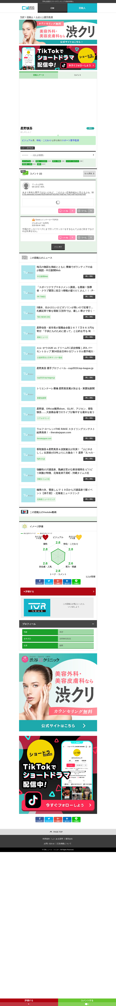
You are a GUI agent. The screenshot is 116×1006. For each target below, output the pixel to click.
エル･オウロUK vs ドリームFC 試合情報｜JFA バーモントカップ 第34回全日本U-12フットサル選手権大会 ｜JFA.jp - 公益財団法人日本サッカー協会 (65, 351)
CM (52, 8)
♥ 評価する (29, 591)
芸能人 (82, 8)
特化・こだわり (44, 140)
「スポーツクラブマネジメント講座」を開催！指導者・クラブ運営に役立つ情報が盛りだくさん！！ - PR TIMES (65, 290)
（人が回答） (33, 155)
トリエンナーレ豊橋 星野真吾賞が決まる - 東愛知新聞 (66, 388)
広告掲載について (64, 844)
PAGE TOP (58, 832)
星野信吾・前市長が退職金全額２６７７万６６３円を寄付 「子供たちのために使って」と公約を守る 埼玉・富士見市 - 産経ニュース (65, 331)
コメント (77, 75)
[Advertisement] (58, 102)
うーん (87, 211)
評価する (29, 1002)
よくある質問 (57, 839)
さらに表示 (58, 247)
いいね (69, 211)
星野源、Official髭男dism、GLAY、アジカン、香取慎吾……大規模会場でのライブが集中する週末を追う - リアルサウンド (65, 412)
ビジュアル (27, 140)
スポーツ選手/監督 (70, 140)
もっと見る (88, 173)
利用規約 (46, 839)
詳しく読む (89, 276)
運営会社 (69, 839)
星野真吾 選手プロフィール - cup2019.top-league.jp (65, 368)
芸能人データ (38, 75)
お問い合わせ (49, 844)
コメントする (87, 1002)
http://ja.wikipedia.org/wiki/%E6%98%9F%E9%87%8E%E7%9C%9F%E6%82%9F (58, 193)
